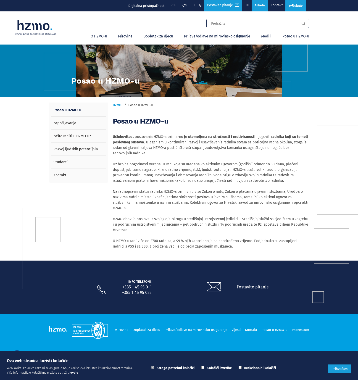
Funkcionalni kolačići (260, 368)
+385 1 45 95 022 (137, 293)
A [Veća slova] (192, 5)
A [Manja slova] (187, 5)
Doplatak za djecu (158, 36)
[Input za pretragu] (252, 23)
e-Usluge (294, 6)
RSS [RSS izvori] (165, 6)
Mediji (266, 36)
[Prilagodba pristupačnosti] (177, 6)
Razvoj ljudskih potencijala (75, 149)
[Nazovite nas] (101, 290)
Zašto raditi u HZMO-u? (72, 136)
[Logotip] (39, 28)
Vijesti (236, 330)
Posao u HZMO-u (295, 36)
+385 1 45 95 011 (137, 287)
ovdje (74, 372)
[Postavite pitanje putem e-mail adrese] (214, 287)
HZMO (117, 106)
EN (241, 6)
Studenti (60, 162)
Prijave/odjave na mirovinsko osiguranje (217, 36)
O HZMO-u (99, 36)
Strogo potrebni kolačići (176, 368)
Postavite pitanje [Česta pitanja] (216, 6)
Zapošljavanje (64, 123)
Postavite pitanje (253, 287)
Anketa (255, 6)
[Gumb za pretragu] (303, 24)
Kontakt (274, 6)
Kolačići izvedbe (219, 368)
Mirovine (125, 36)
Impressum (300, 330)
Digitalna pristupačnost (138, 6)
